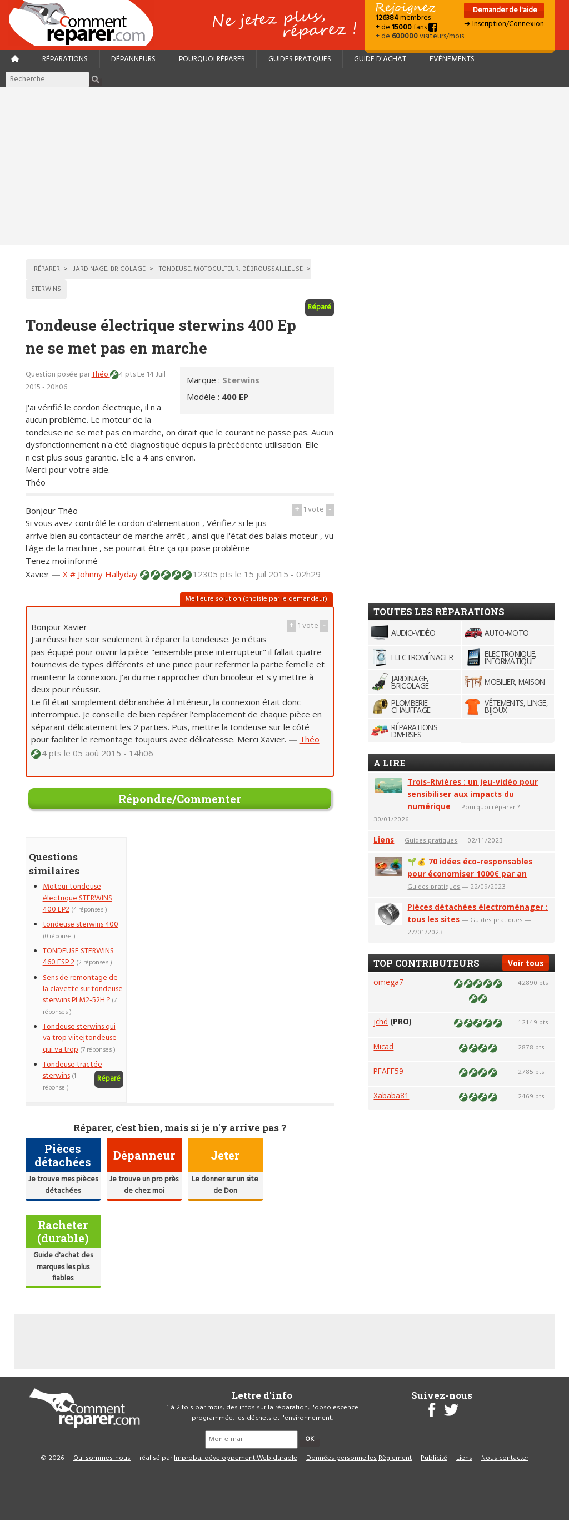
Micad (383, 1046)
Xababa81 (391, 1095)
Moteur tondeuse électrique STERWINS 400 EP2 (77, 898)
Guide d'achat (380, 59)
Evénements (452, 59)
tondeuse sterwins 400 (80, 924)
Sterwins (240, 379)
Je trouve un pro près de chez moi (143, 1185)
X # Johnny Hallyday (101, 574)
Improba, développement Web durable (235, 1458)
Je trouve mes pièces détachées (63, 1185)
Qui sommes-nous (102, 1458)
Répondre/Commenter (179, 798)
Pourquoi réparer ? (490, 807)
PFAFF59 (388, 1071)
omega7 (388, 982)
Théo (101, 374)
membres (403, 18)
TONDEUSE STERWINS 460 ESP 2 (78, 956)
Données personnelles (341, 1458)
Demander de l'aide (504, 10)
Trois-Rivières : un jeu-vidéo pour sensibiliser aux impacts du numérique (472, 793)
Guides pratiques (299, 59)
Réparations (65, 59)
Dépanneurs (133, 59)
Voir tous (525, 963)
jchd (380, 1021)
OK (309, 1439)
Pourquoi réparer (212, 59)
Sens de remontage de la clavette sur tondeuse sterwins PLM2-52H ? (83, 989)
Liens (383, 839)
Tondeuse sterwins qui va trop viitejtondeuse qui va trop (80, 1038)
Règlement (395, 1458)
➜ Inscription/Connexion (504, 24)
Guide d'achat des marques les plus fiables (63, 1267)
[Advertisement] (284, 166)
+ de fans (406, 27)
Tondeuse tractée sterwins (72, 1070)
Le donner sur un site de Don (225, 1185)
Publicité (434, 1458)
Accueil (85, 23)
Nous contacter (504, 1458)
